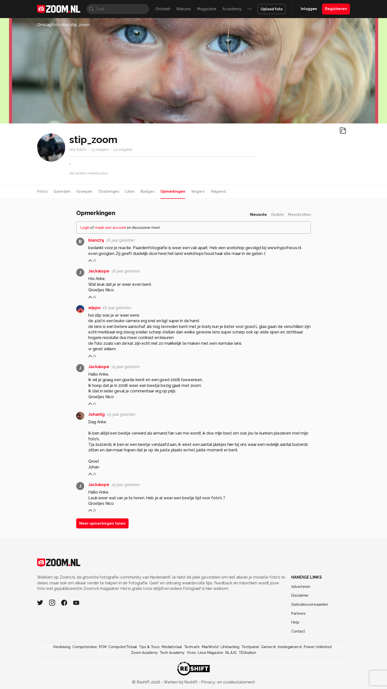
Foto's (42, 191)
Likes (129, 191)
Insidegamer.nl (290, 647)
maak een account (110, 228)
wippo (94, 307)
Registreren (336, 9)
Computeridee (84, 647)
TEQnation (247, 653)
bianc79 (96, 240)
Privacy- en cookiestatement (227, 682)
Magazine (206, 9)
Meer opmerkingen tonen (102, 523)
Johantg (96, 414)
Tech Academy (172, 653)
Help (295, 622)
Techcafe (192, 647)
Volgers (198, 191)
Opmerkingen (172, 191)
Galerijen (62, 191)
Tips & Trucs (149, 647)
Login (85, 228)
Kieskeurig (61, 647)
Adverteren (300, 587)
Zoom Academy (144, 653)
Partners (298, 613)
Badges (147, 191)
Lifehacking (230, 647)
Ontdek (162, 9)
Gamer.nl (268, 647)
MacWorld (210, 647)
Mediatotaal (172, 647)
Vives (191, 653)
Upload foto (271, 9)
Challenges (108, 191)
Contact (298, 631)
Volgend (218, 191)
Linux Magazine (210, 653)
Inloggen (309, 9)
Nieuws (183, 9)
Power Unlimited (318, 647)
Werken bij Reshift (181, 682)
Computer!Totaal (123, 647)
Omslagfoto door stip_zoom (63, 24)
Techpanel (250, 647)
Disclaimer (300, 595)
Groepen (84, 191)
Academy (232, 9)
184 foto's (77, 150)
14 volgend (122, 150)
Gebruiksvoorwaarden (309, 604)
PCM (103, 647)
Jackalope (98, 271)
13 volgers (100, 150)
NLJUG (231, 653)
